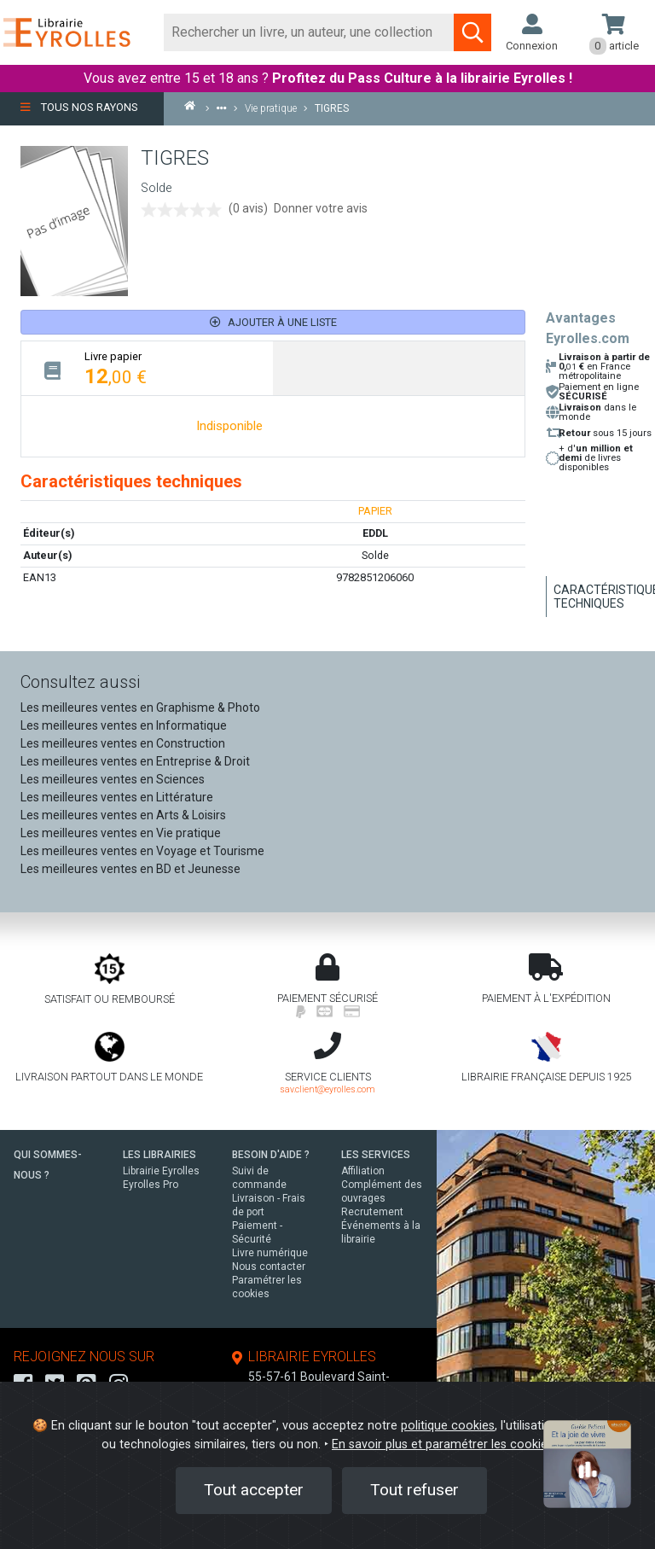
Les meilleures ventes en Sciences (112, 779)
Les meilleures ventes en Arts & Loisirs (123, 815)
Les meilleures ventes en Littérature (116, 797)
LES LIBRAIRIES (159, 1155)
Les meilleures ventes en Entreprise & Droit (135, 761)
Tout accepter (254, 1490)
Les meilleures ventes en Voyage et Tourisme (142, 851)
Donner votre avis (321, 208)
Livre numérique (270, 1253)
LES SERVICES (375, 1155)
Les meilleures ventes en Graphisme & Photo (140, 707)
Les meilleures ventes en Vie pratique (120, 833)
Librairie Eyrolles (161, 1171)
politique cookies (448, 1425)
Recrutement (372, 1212)
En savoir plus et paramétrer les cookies (443, 1444)
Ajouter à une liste (273, 322)
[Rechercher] (309, 32)
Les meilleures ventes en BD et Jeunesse (130, 869)
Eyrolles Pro (150, 1185)
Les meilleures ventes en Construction (122, 743)
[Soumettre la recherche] (472, 32)
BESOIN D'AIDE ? (271, 1155)
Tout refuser (414, 1490)
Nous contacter (268, 1266)
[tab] (147, 368)
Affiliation (363, 1171)
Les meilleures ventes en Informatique (123, 725)
